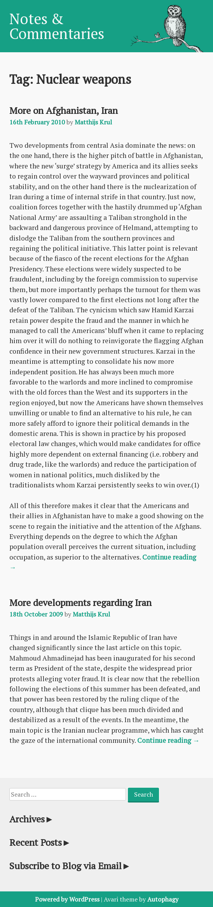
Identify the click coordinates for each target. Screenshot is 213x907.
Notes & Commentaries (56, 26)
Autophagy (162, 899)
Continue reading (168, 740)
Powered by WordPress (67, 899)
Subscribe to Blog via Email (70, 865)
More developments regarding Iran (80, 602)
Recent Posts (40, 842)
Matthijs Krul (93, 122)
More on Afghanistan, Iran (63, 110)
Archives (31, 819)
